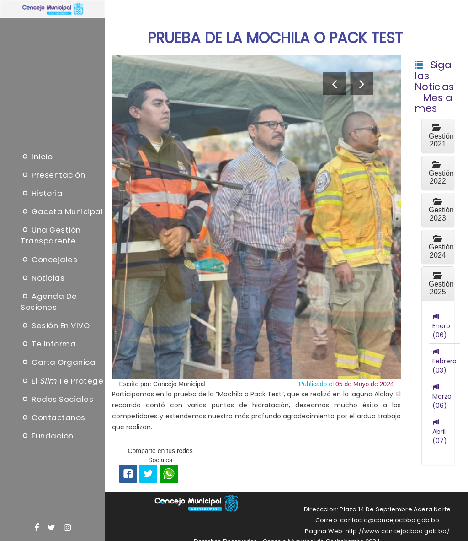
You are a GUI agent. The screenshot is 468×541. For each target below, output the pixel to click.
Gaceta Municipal (62, 211)
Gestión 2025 (441, 284)
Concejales (49, 259)
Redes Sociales (57, 398)
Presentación (53, 174)
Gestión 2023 (441, 210)
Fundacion (47, 435)
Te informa (48, 343)
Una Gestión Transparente (51, 235)
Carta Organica (58, 362)
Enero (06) (441, 326)
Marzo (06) (442, 396)
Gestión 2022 (441, 173)
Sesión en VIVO (55, 325)
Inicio (37, 156)
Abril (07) (439, 431)
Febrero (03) (444, 361)
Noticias (42, 277)
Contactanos (53, 417)
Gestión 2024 (441, 247)
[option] (256, 217)
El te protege (62, 380)
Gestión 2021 (441, 136)
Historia (42, 193)
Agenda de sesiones (49, 302)
